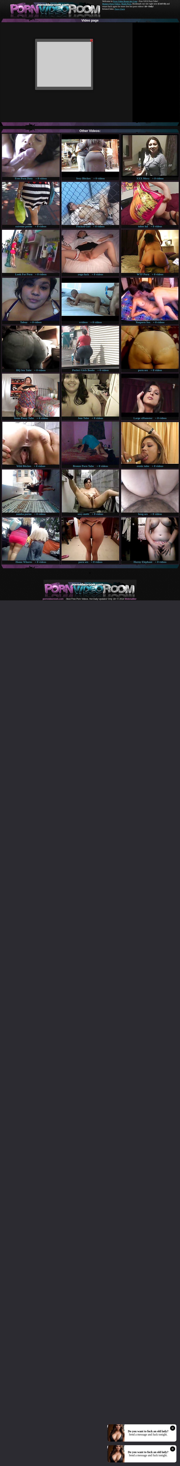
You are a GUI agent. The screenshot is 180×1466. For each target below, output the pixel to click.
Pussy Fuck (120, 9)
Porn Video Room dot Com (125, 1)
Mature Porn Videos (111, 4)
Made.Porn (126, 4)
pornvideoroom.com (53, 599)
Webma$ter (130, 599)
